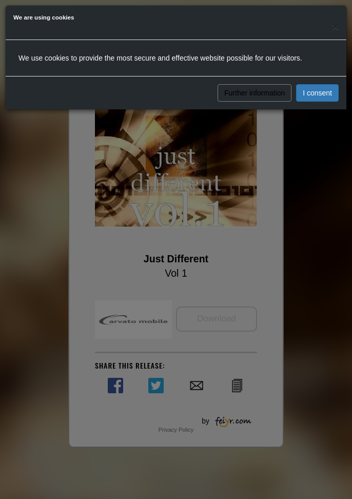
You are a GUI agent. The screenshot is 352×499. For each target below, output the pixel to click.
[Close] (336, 26)
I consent (317, 93)
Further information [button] (254, 93)
